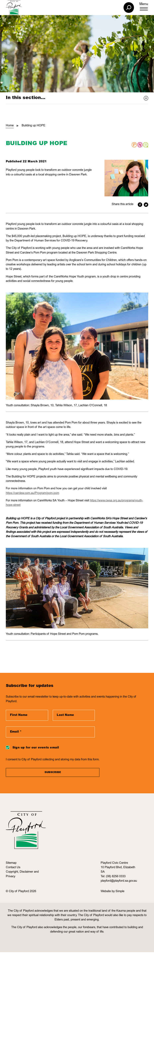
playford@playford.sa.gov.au (119, 880)
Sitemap (11, 863)
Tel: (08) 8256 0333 (113, 876)
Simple (120, 891)
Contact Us (13, 867)
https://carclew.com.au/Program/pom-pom (32, 493)
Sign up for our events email (35, 747)
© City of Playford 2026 (21, 891)
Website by (108, 891)
